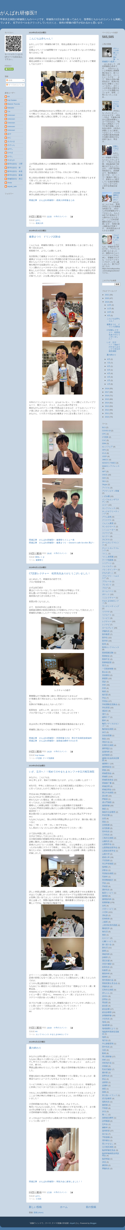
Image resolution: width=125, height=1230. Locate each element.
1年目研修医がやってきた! (116, 196)
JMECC (105, 460)
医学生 (105, 638)
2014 (107, 403)
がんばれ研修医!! (18, 13)
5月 (108, 370)
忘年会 (105, 1124)
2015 (107, 399)
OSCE (104, 475)
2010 (107, 417)
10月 (109, 312)
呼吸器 (105, 799)
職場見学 (106, 928)
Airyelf (72, 1223)
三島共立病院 (107, 838)
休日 (104, 732)
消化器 (105, 915)
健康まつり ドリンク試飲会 (44, 236)
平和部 (105, 1108)
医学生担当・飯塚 (14, 175)
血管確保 (106, 755)
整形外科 (106, 974)
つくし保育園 (107, 557)
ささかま (11, 141)
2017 (107, 392)
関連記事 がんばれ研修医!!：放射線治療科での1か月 (53, 741)
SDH (104, 478)
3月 (108, 377)
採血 (104, 822)
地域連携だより (108, 1028)
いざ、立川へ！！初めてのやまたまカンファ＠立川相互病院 (61, 771)
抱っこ (105, 1115)
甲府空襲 (106, 815)
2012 (107, 410)
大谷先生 (106, 1019)
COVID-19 (106, 431)
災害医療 (106, 825)
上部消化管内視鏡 (109, 925)
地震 (104, 1037)
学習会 (105, 701)
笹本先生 (106, 831)
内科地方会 (107, 1063)
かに (9, 138)
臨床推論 (106, 1159)
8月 (108, 359)
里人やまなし (107, 1144)
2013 (107, 406)
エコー (105, 505)
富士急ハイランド (109, 1095)
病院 (104, 1089)
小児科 (38, 1199)
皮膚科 (105, 1086)
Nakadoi (10, 108)
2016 (107, 396)
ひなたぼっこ (107, 573)
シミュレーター (108, 530)
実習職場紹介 (107, 880)
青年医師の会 (107, 980)
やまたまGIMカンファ (59, 1034)
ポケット (106, 594)
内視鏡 (105, 1066)
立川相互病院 (107, 1147)
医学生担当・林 (14, 168)
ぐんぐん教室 (107, 523)
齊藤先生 (106, 1169)
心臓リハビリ (107, 941)
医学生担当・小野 (14, 164)
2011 (107, 413)
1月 (108, 384)
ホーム (64, 1207)
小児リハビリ (107, 909)
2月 (108, 380)
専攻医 (105, 1003)
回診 (104, 682)
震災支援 (106, 961)
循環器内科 (107, 899)
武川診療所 (107, 1099)
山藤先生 (106, 841)
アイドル (106, 488)
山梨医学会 (107, 844)
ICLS (104, 453)
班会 (104, 1079)
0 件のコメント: (61, 216)
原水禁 (105, 796)
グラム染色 (107, 517)
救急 (104, 739)
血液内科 (106, 752)
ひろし (10, 156)
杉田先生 (106, 967)
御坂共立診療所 (108, 812)
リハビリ (106, 618)
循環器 (105, 896)
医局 (104, 644)
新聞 (104, 951)
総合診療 (106, 1009)
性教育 (105, 970)
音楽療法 (106, 675)
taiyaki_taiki (12, 186)
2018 (107, 389)
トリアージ (107, 563)
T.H (8, 112)
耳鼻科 (105, 877)
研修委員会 (107, 773)
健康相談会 (107, 767)
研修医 (105, 777)
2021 (107, 295)
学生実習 (106, 708)
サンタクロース (108, 527)
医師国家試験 (107, 653)
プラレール (107, 581)
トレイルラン (107, 566)
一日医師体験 (107, 669)
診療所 (105, 957)
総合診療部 (107, 1012)
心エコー (106, 938)
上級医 (105, 922)
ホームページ (107, 591)
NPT (104, 471)
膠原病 (105, 1165)
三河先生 (106, 835)
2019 (107, 302)
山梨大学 (106, 854)
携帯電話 (106, 748)
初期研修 (106, 902)
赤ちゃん (106, 993)
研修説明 (106, 786)
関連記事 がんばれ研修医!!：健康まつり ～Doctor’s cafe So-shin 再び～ (62, 543)
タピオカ (106, 539)
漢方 (104, 714)
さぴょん (11, 145)
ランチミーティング (110, 606)
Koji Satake (12, 100)
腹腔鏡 (105, 1105)
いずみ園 (106, 496)
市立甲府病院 (107, 864)
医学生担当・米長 (14, 171)
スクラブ (106, 533)
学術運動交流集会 (109, 704)
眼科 (104, 720)
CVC (104, 440)
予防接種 (106, 1137)
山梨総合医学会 (108, 851)
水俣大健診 (107, 964)
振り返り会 (107, 945)
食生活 (105, 932)
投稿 (9, 80)
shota (9, 183)
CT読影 (39, 758)
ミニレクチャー (108, 598)
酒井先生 (106, 890)
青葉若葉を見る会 (109, 983)
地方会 (105, 1040)
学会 (104, 698)
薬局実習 (106, 1131)
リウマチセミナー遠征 (116, 105)
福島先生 (106, 1102)
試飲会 (105, 870)
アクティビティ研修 (110, 491)
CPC (104, 434)
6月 (108, 366)
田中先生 (106, 1047)
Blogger (93, 1223)
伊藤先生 (106, 631)
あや (9, 134)
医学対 (105, 641)
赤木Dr (105, 996)
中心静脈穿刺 (107, 1044)
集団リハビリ (107, 893)
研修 (104, 770)
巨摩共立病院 (107, 745)
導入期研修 (107, 1057)
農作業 (105, 1073)
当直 (104, 1050)
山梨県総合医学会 (109, 848)
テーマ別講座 (48, 758)
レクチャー (107, 621)
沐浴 (104, 1162)
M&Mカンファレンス (111, 466)
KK (8, 97)
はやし (10, 149)
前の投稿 (91, 1207)
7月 (108, 363)
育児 (104, 666)
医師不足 (106, 659)
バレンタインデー (109, 570)
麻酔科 (105, 1128)
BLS (104, 427)
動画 (104, 1053)
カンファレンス (42, 1034)
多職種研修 (107, 1016)
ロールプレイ (107, 628)
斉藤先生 (106, 987)
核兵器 (105, 695)
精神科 (105, 977)
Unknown (11, 115)
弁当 (104, 1111)
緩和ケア (106, 717)
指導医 (105, 867)
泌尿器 (105, 1082)
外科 (104, 685)
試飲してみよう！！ (116, 148)
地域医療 (106, 1025)
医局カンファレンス (110, 647)
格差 (104, 691)
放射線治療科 (107, 1118)
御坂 (104, 809)
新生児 (105, 948)
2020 (107, 298)
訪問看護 (106, 1121)
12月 (109, 305)
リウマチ (106, 612)
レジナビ (106, 625)
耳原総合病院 (107, 873)
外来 (104, 688)
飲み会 (105, 672)
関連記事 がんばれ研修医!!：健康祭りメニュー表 (51, 540)
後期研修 (106, 806)
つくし (105, 554)
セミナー (106, 536)
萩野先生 (106, 1076)
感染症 (105, 711)
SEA (104, 481)
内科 (104, 1060)
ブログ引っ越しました (116, 238)
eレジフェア (107, 447)
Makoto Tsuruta (13, 104)
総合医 (105, 1006)
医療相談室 (107, 662)
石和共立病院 (107, 990)
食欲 (104, 935)
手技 (104, 883)
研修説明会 (107, 790)
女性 (104, 906)
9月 (108, 316)
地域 (104, 1022)
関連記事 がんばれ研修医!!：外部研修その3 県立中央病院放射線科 (60, 738)
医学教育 (106, 634)
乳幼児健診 (107, 1069)
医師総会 (106, 656)
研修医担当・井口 (14, 179)
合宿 (104, 819)
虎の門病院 (107, 802)
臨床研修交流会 (108, 1150)
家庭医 (105, 678)
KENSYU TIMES (109, 463)
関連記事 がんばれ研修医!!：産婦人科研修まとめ (51, 200)
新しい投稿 (35, 1207)
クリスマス (107, 520)
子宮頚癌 (106, 860)
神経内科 (106, 954)
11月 (109, 309)
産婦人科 (39, 223)
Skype (104, 484)
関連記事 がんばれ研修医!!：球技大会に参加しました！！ (56, 1181)
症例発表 (106, 919)
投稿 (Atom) (38, 1213)
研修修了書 (107, 783)
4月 (108, 373)
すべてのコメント (15, 85)
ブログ (105, 588)
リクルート (107, 615)
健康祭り (39, 560)
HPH (104, 450)
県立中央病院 (107, 793)
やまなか (11, 160)
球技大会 (106, 742)
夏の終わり (35, 1047)
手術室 (105, 886)
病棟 (104, 1092)
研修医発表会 (107, 780)
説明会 (105, 999)
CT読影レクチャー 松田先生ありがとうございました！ (59, 573)
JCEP (104, 456)
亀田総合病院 (107, 729)
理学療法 (106, 1140)
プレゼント (107, 585)
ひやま (10, 153)
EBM (104, 443)
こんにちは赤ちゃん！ (41, 38)
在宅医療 (106, 828)
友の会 (105, 1134)
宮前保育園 (107, 736)
